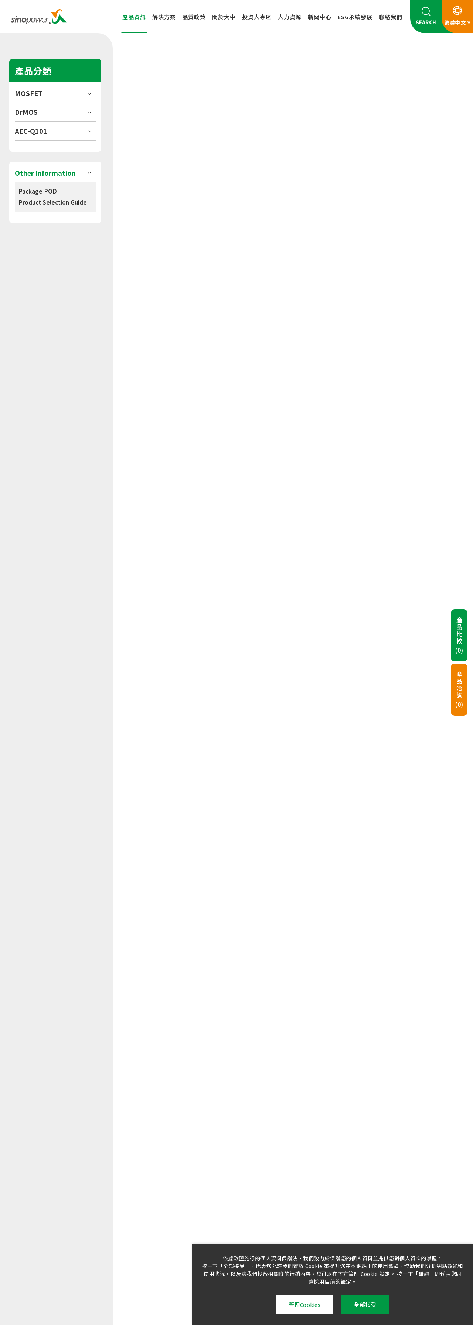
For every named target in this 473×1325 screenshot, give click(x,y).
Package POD (37, 190)
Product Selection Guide (52, 202)
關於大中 (224, 17)
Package (154, 273)
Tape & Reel (158, 294)
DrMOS (26, 112)
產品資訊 (134, 17)
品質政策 (194, 17)
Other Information (45, 173)
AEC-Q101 (31, 131)
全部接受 (365, 1305)
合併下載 (156, 321)
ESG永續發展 (355, 17)
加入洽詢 (408, 188)
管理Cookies (305, 1305)
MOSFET (28, 93)
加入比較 (335, 188)
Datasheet (157, 252)
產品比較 (459, 635)
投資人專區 (257, 17)
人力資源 (290, 17)
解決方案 (164, 17)
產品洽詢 (459, 690)
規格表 (161, 372)
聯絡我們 (390, 17)
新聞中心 (319, 17)
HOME (141, 62)
